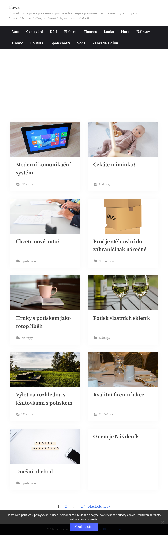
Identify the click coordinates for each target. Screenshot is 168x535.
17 (83, 509)
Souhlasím (84, 526)
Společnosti (60, 42)
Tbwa (14, 7)
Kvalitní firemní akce (119, 396)
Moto (125, 31)
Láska (109, 31)
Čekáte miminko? (114, 165)
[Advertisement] (84, 87)
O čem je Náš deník (116, 439)
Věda (81, 42)
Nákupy (143, 31)
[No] (162, 522)
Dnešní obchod (34, 474)
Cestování (34, 31)
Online (17, 42)
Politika (36, 42)
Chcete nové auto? (38, 242)
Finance (90, 31)
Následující (98, 509)
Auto (15, 31)
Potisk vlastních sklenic (122, 319)
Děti (53, 31)
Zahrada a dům (105, 42)
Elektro (70, 31)
